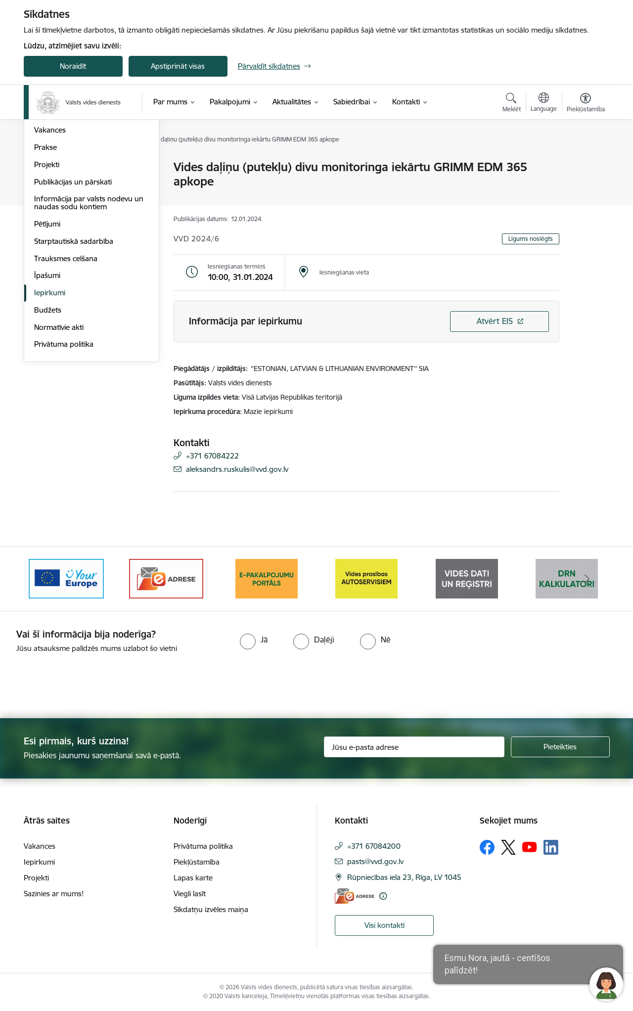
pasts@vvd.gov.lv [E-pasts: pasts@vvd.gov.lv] (375, 861)
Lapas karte (193, 877)
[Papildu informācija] (383, 896)
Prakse (45, 253)
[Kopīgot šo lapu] (585, 188)
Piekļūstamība (197, 862)
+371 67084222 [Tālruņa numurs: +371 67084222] (212, 455)
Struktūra (50, 184)
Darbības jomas (60, 202)
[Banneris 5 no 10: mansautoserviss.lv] (366, 578)
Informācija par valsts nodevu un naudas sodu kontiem (88, 309)
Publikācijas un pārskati (73, 288)
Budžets (47, 416)
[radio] (254, 639)
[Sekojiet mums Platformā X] (508, 847)
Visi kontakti (384, 925)
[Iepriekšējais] (46, 578)
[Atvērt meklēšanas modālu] (511, 104)
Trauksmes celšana (65, 364)
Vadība (45, 168)
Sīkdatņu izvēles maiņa (211, 909)
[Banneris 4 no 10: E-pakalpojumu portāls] (266, 578)
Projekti (46, 271)
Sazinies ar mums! (54, 893)
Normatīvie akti (59, 433)
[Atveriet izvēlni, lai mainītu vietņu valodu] (544, 103)
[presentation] (82, 681)
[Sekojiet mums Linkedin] (550, 847)
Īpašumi (47, 382)
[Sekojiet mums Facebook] (487, 847)
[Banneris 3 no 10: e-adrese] (166, 578)
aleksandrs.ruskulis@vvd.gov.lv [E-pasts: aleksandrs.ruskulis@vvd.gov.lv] (237, 469)
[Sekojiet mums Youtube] (529, 847)
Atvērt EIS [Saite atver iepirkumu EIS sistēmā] (495, 321)
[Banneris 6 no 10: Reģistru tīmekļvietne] (467, 578)
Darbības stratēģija (65, 219)
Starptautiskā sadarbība (73, 347)
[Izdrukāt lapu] (585, 163)
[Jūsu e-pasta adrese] (414, 746)
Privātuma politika (63, 451)
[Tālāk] (587, 578)
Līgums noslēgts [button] (530, 238)
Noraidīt (73, 66)
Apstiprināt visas (178, 66)
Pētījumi (47, 330)
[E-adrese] (354, 896)
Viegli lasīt (190, 893)
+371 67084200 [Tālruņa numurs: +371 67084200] (374, 846)
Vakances (50, 236)
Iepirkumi (49, 399)
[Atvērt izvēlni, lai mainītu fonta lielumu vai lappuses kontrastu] (586, 104)
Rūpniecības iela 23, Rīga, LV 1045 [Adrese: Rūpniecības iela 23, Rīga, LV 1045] (404, 877)
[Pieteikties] (560, 746)
